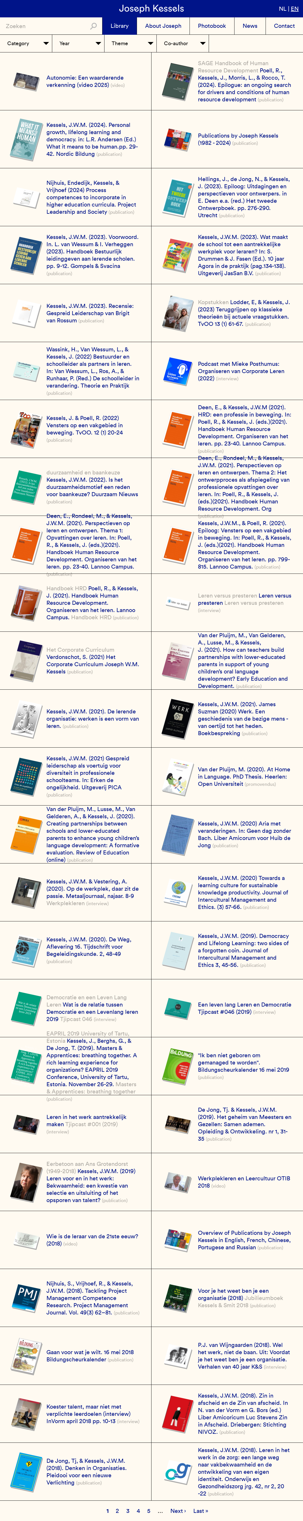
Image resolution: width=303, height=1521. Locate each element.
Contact (284, 25)
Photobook (212, 25)
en (295, 8)
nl (282, 8)
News (250, 25)
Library (120, 25)
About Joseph (163, 25)
